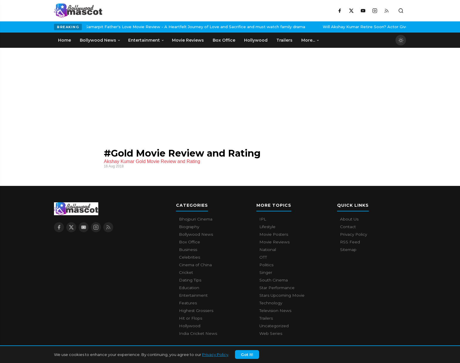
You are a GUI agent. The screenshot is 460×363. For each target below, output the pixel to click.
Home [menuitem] (64, 40)
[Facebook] (339, 11)
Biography (189, 226)
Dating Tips (190, 280)
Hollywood (189, 325)
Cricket (186, 272)
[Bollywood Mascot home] (78, 11)
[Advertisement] (98, 92)
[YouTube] (363, 11)
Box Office (189, 242)
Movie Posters (273, 234)
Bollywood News (196, 234)
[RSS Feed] (386, 11)
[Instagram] (375, 11)
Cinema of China (195, 264)
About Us (349, 219)
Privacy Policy (215, 356)
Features (188, 303)
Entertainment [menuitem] (146, 40)
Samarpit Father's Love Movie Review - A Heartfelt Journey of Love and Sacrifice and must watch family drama (151, 26)
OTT (263, 257)
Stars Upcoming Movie (282, 295)
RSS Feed (350, 242)
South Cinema (273, 280)
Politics (266, 264)
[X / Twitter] (351, 11)
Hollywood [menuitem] (256, 40)
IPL (262, 219)
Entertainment (193, 295)
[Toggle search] (400, 10)
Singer (265, 272)
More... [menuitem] (310, 40)
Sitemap (348, 249)
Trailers (266, 318)
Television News (275, 310)
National (267, 249)
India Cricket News (198, 333)
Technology (270, 303)
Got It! (247, 356)
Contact (348, 226)
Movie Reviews (274, 242)
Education (189, 287)
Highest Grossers (196, 310)
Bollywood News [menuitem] (100, 40)
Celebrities (189, 257)
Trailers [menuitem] (284, 40)
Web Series (270, 333)
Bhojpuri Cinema (195, 219)
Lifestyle (267, 226)
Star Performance (277, 287)
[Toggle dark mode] (400, 40)
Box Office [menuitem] (224, 40)
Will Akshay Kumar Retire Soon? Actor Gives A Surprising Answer (343, 26)
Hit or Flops (190, 318)
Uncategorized (274, 325)
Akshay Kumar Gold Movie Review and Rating (152, 161)
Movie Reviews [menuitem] (188, 40)
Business (188, 249)
